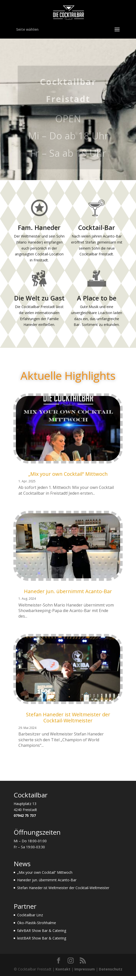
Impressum (84, 969)
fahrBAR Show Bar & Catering (41, 930)
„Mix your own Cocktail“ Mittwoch (68, 473)
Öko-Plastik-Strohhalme (36, 922)
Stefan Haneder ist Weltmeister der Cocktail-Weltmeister (68, 717)
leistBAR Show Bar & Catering (41, 938)
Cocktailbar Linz (30, 915)
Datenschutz (110, 969)
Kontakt (63, 969)
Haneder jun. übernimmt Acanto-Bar (68, 591)
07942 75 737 (25, 815)
